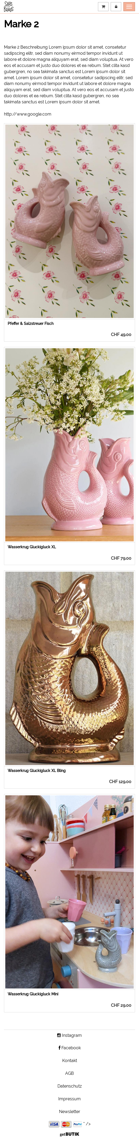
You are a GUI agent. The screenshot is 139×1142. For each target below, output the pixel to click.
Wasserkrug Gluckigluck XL (32, 547)
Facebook (70, 1047)
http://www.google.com (27, 114)
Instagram (69, 1035)
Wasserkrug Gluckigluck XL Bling (37, 771)
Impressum (69, 1098)
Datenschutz (69, 1086)
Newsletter (69, 1111)
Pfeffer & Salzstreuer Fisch (30, 323)
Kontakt (69, 1060)
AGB (69, 1073)
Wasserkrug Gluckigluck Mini (33, 994)
